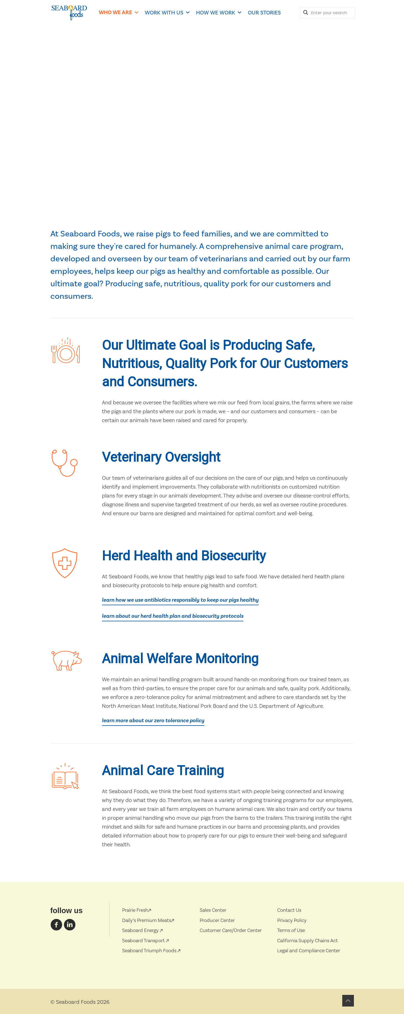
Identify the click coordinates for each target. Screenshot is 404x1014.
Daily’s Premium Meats (148, 920)
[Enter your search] (327, 12)
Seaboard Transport (144, 940)
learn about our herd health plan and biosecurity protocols (172, 615)
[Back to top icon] (348, 1001)
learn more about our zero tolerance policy (153, 720)
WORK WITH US (168, 12)
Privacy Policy (292, 920)
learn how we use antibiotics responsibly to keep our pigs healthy (180, 599)
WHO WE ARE (119, 12)
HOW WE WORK (219, 12)
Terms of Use (291, 930)
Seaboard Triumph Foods (149, 950)
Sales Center (213, 910)
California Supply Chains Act (307, 940)
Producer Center (217, 920)
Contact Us (289, 910)
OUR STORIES (264, 12)
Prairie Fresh (136, 910)
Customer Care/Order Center (231, 930)
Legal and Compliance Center (308, 950)
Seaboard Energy (141, 930)
